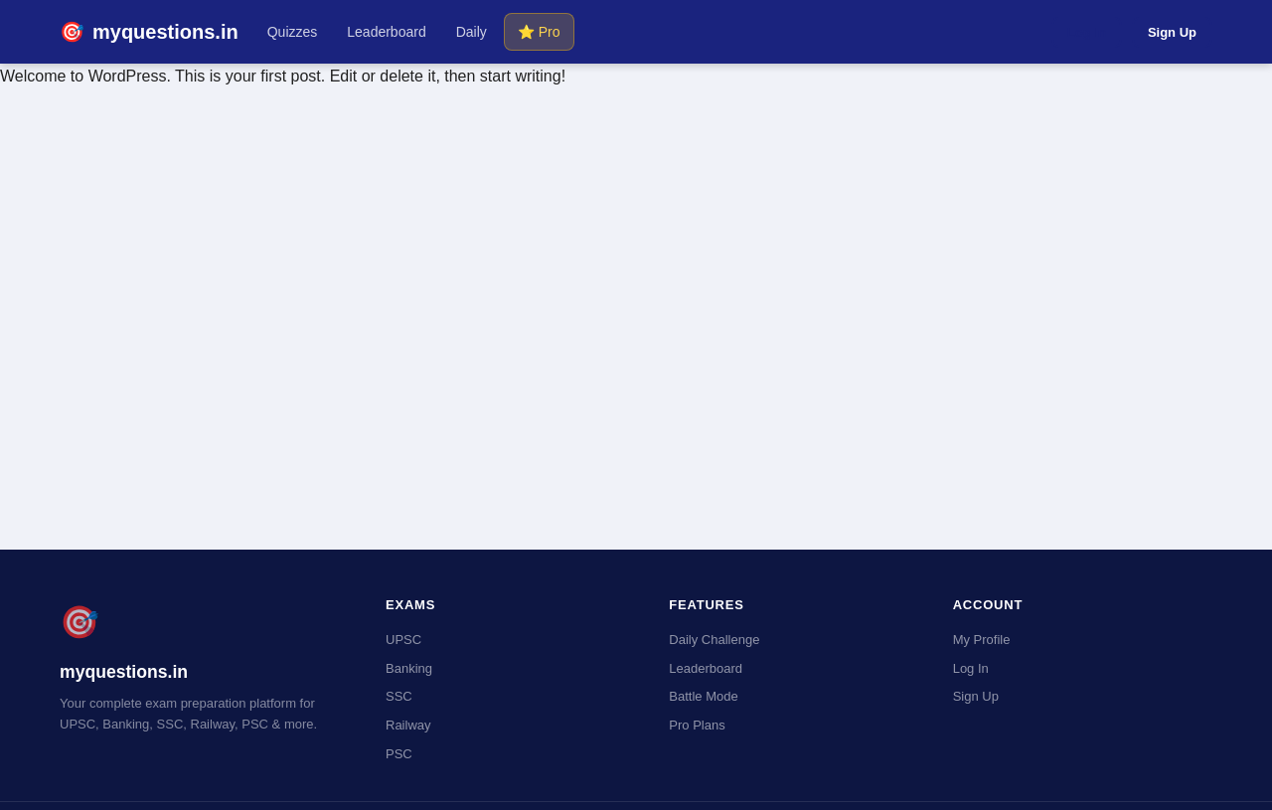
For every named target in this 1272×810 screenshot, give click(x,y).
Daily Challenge (714, 639)
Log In (1086, 32)
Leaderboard (386, 32)
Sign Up (1172, 32)
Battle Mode (703, 696)
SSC (399, 696)
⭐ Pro (539, 32)
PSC (399, 753)
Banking (409, 668)
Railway (408, 725)
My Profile (982, 639)
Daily (471, 32)
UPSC (403, 639)
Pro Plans (696, 725)
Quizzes (292, 32)
